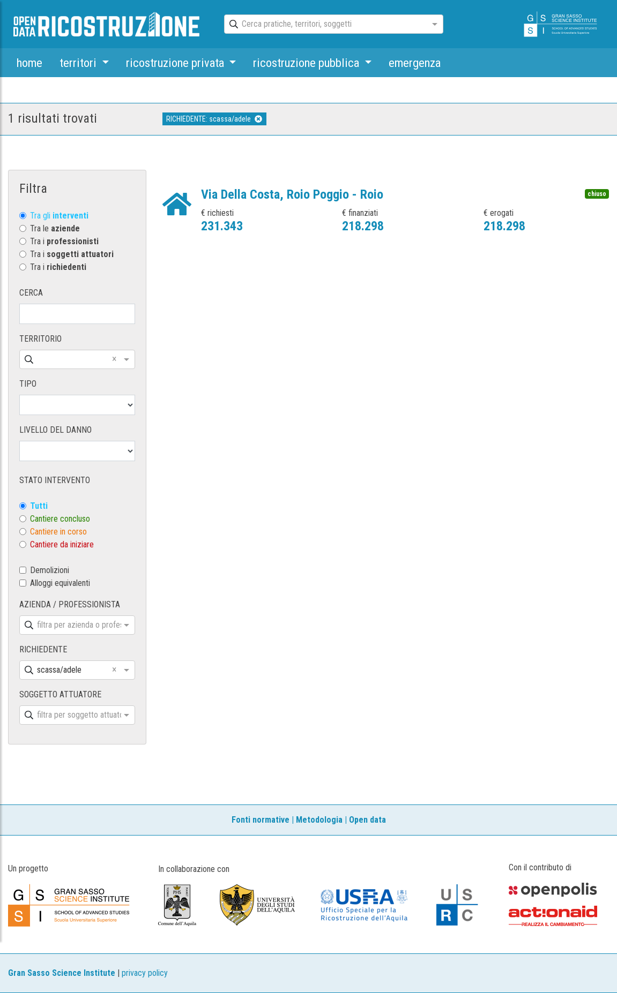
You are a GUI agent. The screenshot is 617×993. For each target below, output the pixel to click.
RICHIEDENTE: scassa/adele (214, 119)
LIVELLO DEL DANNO (55, 430)
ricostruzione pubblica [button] (307, 63)
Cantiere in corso (58, 531)
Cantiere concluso (60, 519)
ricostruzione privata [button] (176, 63)
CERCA (31, 293)
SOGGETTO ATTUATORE (60, 694)
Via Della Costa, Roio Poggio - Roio (292, 194)
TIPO (27, 384)
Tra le (55, 228)
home (29, 63)
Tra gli (59, 215)
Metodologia (319, 820)
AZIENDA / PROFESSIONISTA (69, 604)
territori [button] (79, 63)
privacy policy (145, 973)
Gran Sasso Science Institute (61, 973)
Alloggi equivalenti (60, 583)
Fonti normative (260, 820)
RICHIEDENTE (43, 649)
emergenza (415, 63)
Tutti (39, 506)
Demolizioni (49, 570)
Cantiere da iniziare (62, 544)
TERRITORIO (40, 339)
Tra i (64, 241)
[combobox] (324, 25)
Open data (367, 820)
